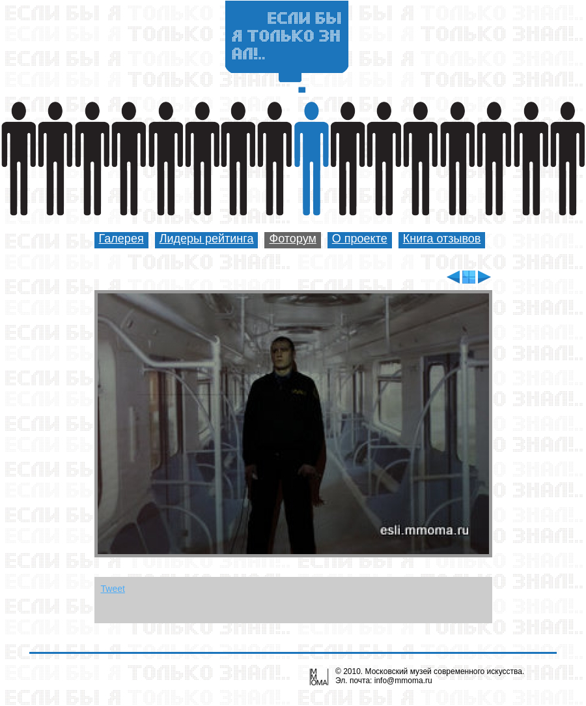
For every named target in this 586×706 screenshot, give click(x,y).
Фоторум (292, 238)
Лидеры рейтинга (207, 238)
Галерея (121, 238)
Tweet (113, 588)
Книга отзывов (442, 238)
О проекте (359, 238)
